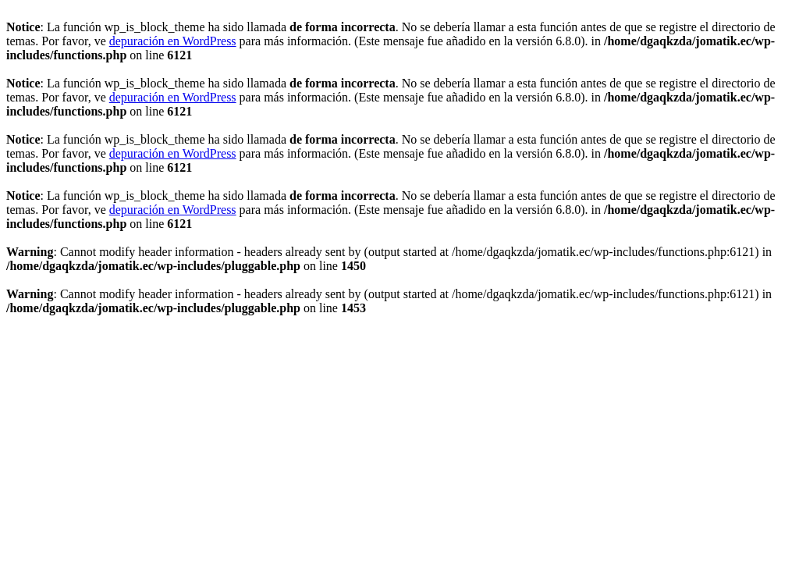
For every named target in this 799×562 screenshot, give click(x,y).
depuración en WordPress (172, 41)
